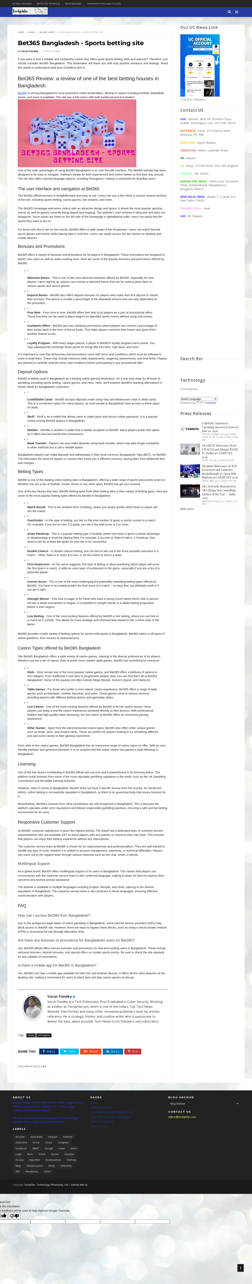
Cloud (48, 1152)
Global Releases (22, 3)
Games (31, 32)
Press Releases (73, 3)
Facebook (21, 1158)
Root (30, 1163)
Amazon (52, 1146)
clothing (71, 1169)
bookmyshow (53, 1169)
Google (49, 1158)
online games (47, 32)
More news (187, 509)
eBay (18, 1175)
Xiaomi (55, 1163)
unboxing (65, 1175)
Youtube (69, 1163)
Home (21, 32)
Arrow (36, 1152)
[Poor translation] (14, 1225)
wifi (18, 1181)
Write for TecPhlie (101, 1131)
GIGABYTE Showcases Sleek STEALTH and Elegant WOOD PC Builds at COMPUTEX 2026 (220, 451)
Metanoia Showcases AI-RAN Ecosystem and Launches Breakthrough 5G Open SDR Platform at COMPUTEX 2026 (220, 472)
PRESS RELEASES (101, 1117)
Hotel (62, 1158)
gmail (51, 1175)
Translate (206, 403)
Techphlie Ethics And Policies (104, 3)
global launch (35, 1175)
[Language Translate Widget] (198, 399)
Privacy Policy (99, 1136)
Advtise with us (79, 1194)
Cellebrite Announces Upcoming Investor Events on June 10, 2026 (220, 427)
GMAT (35, 1158)
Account (20, 1146)
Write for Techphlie (48, 3)
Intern (74, 1158)
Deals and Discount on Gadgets (110, 1126)
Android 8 (21, 1152)
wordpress (31, 1181)
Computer (63, 1152)
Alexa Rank (36, 1146)
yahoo (47, 1181)
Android (67, 1146)
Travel (41, 1163)
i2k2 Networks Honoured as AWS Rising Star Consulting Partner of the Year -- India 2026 (219, 492)
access (19, 1169)
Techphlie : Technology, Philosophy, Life (46, 1194)
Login (19, 1163)
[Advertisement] (209, 291)
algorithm (34, 1169)
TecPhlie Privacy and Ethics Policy (111, 1122)
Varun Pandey (59, 1000)
